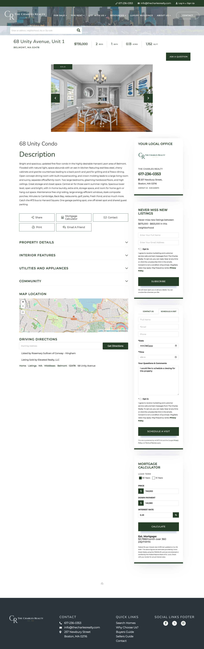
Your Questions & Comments (152, 363)
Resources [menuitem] (117, 15)
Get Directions (115, 346)
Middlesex (49, 366)
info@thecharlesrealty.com (154, 3)
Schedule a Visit (168, 312)
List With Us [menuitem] (96, 15)
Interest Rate (146, 509)
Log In (180, 3)
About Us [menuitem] (163, 15)
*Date (141, 341)
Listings (32, 366)
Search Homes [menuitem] (126, 623)
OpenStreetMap (112, 331)
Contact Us (143, 188)
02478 (72, 366)
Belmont (62, 366)
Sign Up (191, 3)
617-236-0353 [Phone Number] (124, 3)
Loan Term (144, 474)
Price (141, 486)
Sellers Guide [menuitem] (124, 636)
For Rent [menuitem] (77, 15)
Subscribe (158, 281)
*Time (141, 352)
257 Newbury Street (74, 634)
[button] (78, 30)
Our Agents (154, 188)
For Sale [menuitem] (59, 15)
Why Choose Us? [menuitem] (127, 627)
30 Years (145, 478)
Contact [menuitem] (121, 641)
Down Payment (146, 497)
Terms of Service (151, 443)
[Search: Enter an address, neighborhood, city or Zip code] (46, 30)
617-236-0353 (149, 174)
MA (40, 366)
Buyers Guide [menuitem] (125, 632)
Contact (187, 15)
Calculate (158, 526)
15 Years (158, 478)
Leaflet (100, 331)
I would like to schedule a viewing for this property (158, 380)
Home (22, 366)
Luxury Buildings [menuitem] (141, 15)
